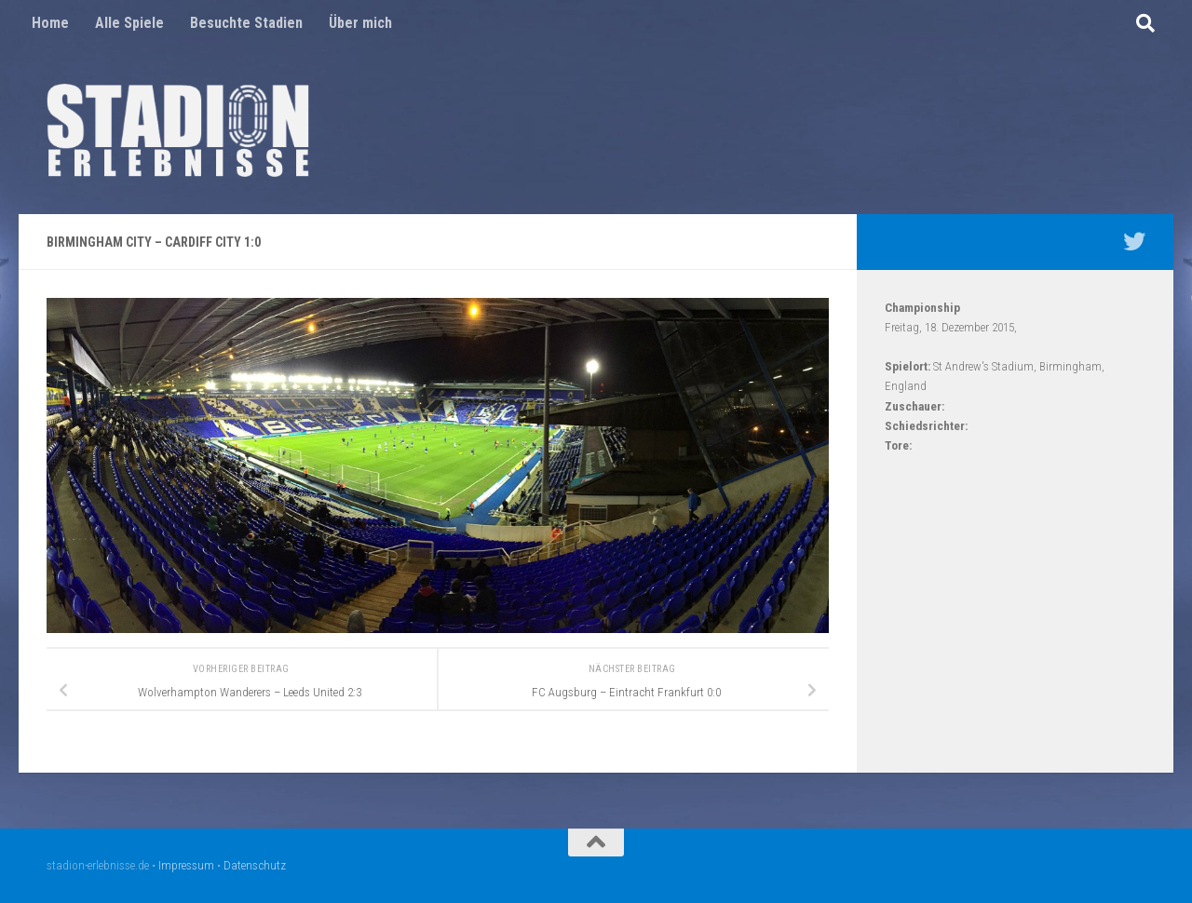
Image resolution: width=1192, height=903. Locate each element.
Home (50, 23)
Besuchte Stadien (246, 23)
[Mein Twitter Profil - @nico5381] (1134, 241)
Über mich (360, 23)
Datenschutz (255, 865)
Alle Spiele (129, 23)
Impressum (186, 865)
